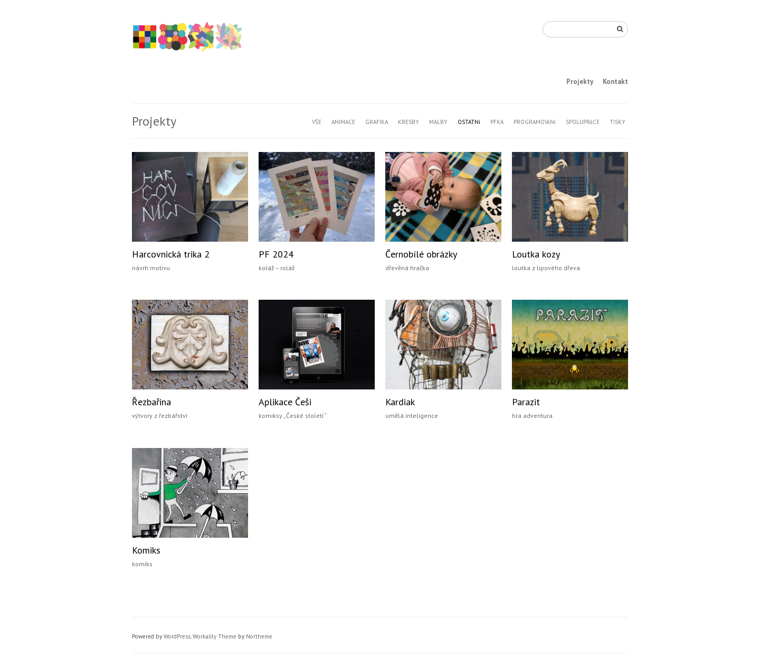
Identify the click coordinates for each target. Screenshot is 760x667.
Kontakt (615, 81)
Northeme (259, 636)
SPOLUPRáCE (583, 122)
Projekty (579, 81)
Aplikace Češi (285, 402)
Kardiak (400, 402)
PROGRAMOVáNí (535, 122)
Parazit (526, 402)
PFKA (497, 122)
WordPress (177, 636)
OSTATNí (469, 122)
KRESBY (408, 122)
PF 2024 (276, 254)
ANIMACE (343, 122)
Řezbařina (151, 402)
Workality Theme (214, 636)
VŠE (316, 122)
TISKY (617, 122)
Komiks (146, 550)
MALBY (438, 122)
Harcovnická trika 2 (171, 254)
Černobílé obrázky (421, 254)
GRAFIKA (376, 122)
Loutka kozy (536, 254)
